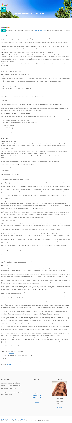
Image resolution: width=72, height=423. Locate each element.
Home (4, 14)
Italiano (36, 402)
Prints (4, 18)
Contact (5, 23)
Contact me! (59, 407)
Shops (4, 16)
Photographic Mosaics (36, 395)
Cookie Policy (3, 419)
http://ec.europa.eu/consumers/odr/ (57, 327)
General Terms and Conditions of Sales (18, 419)
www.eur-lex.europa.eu (11, 342)
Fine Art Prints (37, 398)
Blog (4, 21)
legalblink (9, 364)
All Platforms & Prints (36, 397)
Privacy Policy (8, 419)
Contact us (11, 353)
